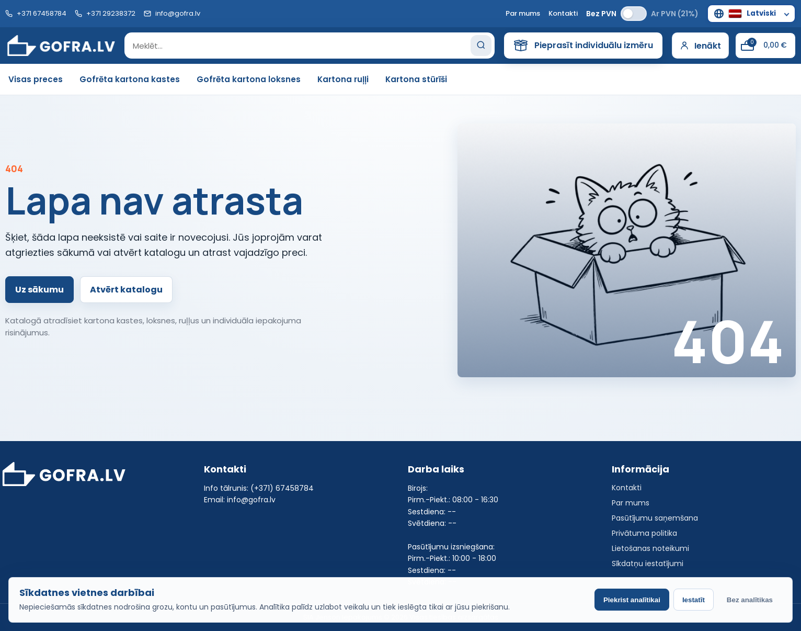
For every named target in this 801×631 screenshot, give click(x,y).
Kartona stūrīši (416, 79)
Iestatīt (693, 600)
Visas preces (35, 79)
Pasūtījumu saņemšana (655, 518)
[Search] (481, 45)
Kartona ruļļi (343, 79)
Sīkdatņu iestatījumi (647, 563)
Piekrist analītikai (631, 600)
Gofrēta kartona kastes (129, 79)
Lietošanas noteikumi (650, 548)
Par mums (523, 13)
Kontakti (563, 13)
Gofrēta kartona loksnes (249, 79)
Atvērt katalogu (126, 290)
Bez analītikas (750, 600)
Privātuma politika (644, 533)
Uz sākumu (39, 290)
